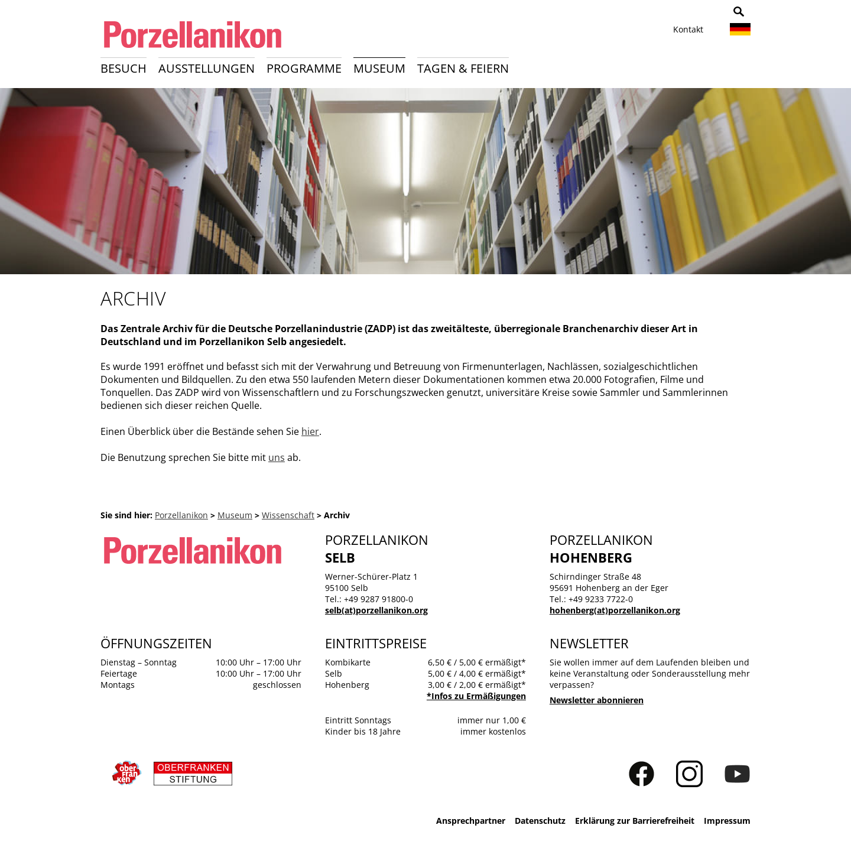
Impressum (727, 820)
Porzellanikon (181, 515)
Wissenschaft (288, 515)
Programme (304, 68)
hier (310, 431)
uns (276, 457)
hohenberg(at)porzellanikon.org (615, 610)
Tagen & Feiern (463, 68)
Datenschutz (540, 820)
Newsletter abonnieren (597, 700)
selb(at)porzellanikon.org (376, 610)
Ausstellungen (206, 68)
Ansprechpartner (470, 820)
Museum (379, 68)
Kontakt (688, 29)
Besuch (123, 68)
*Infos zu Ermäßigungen (476, 695)
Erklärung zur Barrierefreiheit (634, 820)
